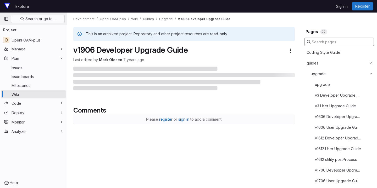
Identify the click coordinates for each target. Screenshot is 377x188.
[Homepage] (7, 6)
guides (312, 63)
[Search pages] (339, 42)
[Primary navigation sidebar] (6, 19)
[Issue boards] (33, 76)
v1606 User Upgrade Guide (338, 127)
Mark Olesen (110, 59)
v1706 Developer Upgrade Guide (338, 170)
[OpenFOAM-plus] (33, 40)
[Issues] (33, 67)
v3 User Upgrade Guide (335, 106)
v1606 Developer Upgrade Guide (338, 116)
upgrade (318, 74)
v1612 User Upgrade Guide (338, 148)
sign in (183, 119)
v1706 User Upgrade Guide (338, 181)
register (166, 119)
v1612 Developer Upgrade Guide (338, 138)
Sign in (342, 6)
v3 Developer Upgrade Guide (338, 95)
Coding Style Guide (323, 52)
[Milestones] (33, 85)
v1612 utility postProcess (336, 159)
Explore (22, 6)
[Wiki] (33, 94)
